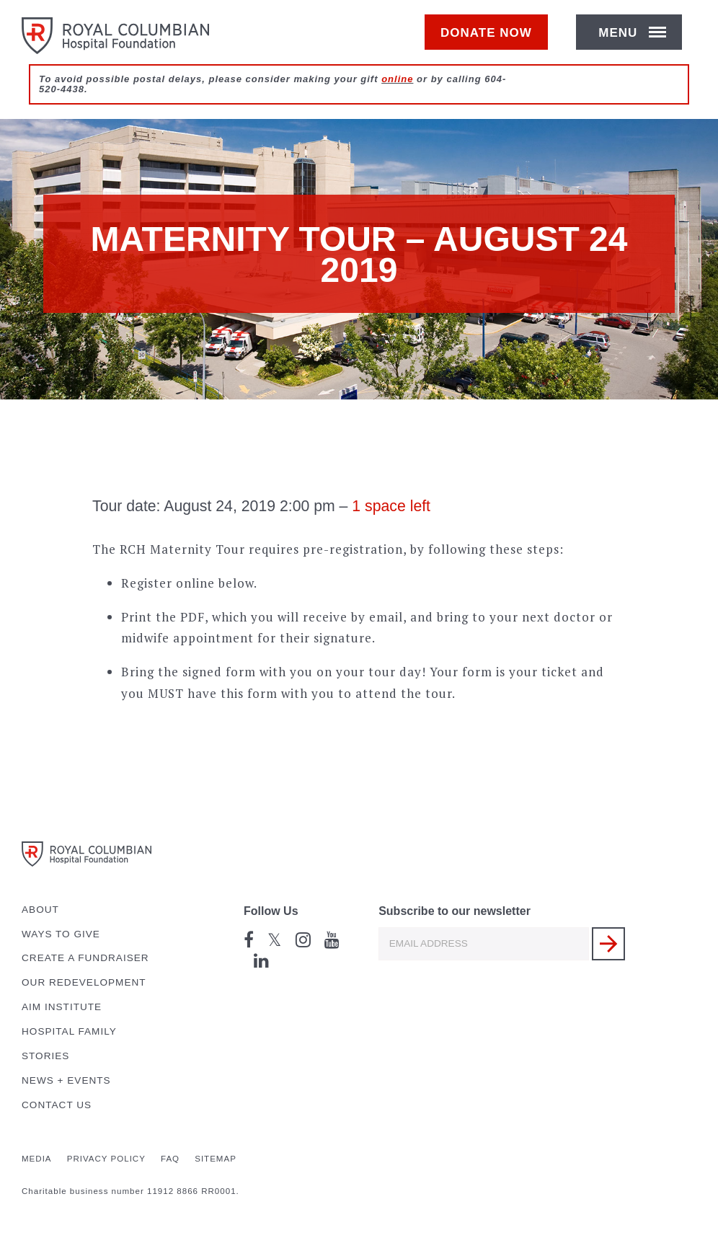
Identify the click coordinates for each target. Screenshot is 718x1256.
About (40, 909)
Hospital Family (69, 1031)
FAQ (170, 1158)
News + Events (66, 1080)
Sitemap (215, 1158)
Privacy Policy (106, 1158)
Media (37, 1158)
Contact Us (57, 1105)
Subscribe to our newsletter (454, 911)
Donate (493, 41)
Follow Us (271, 911)
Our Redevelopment (84, 982)
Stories (45, 1056)
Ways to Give (61, 934)
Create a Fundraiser (85, 957)
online (397, 94)
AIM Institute (62, 1006)
